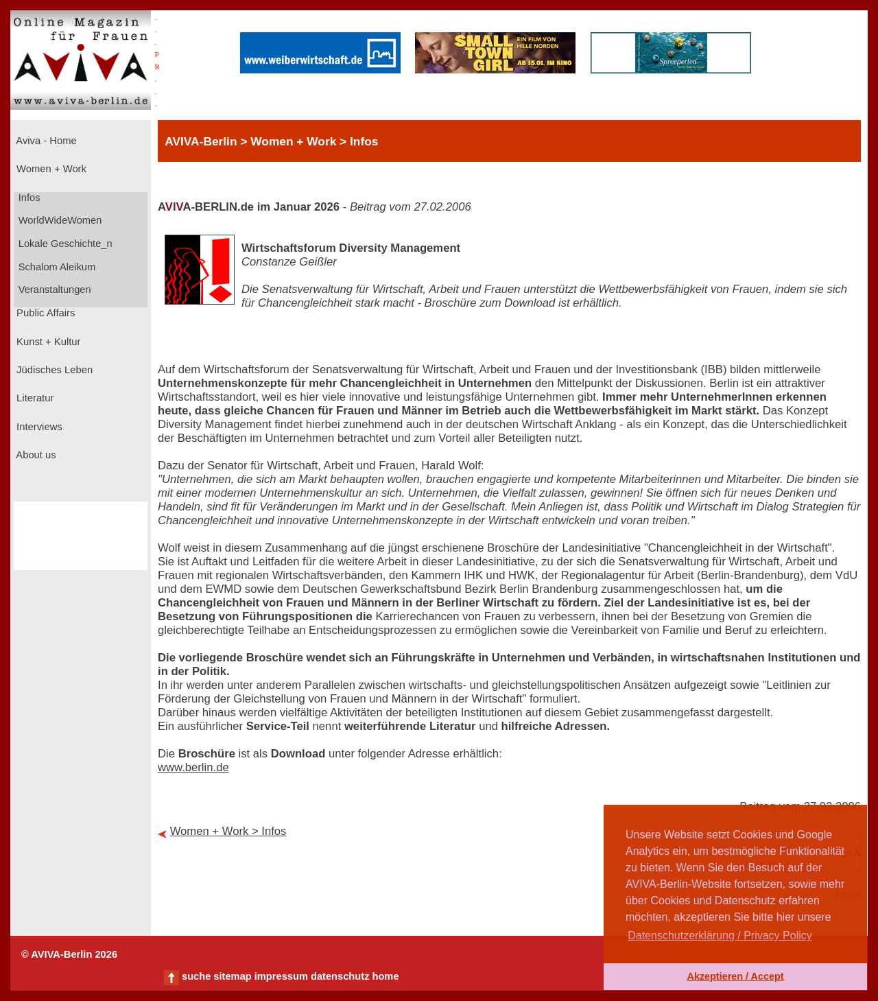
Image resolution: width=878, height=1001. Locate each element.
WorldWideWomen (59, 220)
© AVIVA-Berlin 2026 (69, 954)
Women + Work (50, 168)
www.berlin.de (193, 767)
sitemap (232, 976)
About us (35, 454)
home (385, 976)
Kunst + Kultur (47, 341)
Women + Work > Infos (228, 831)
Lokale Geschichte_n (64, 243)
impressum (281, 976)
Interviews (38, 426)
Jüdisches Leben (53, 369)
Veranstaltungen (53, 289)
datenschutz (340, 976)
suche (196, 976)
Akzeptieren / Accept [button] (735, 976)
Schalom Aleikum (55, 266)
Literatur (34, 397)
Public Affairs (44, 312)
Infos (28, 197)
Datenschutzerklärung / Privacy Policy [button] (720, 935)
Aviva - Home (45, 140)
